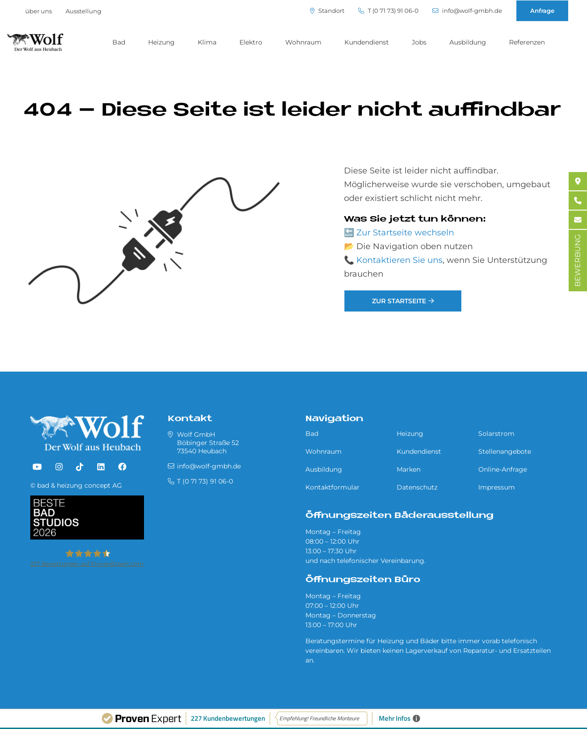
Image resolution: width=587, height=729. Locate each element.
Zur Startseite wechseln (405, 233)
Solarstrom (496, 433)
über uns (38, 11)
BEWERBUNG (577, 260)
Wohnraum (303, 42)
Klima (207, 42)
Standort (327, 11)
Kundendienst (366, 42)
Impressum (496, 487)
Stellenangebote (504, 451)
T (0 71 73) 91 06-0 (388, 11)
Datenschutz (417, 487)
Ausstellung (83, 11)
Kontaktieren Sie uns (399, 260)
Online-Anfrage (502, 469)
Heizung (161, 42)
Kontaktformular (332, 487)
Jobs (419, 42)
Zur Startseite (399, 301)
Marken (409, 469)
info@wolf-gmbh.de (467, 11)
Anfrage (542, 10)
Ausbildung (467, 42)
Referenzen (527, 42)
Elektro (250, 42)
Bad (118, 42)
